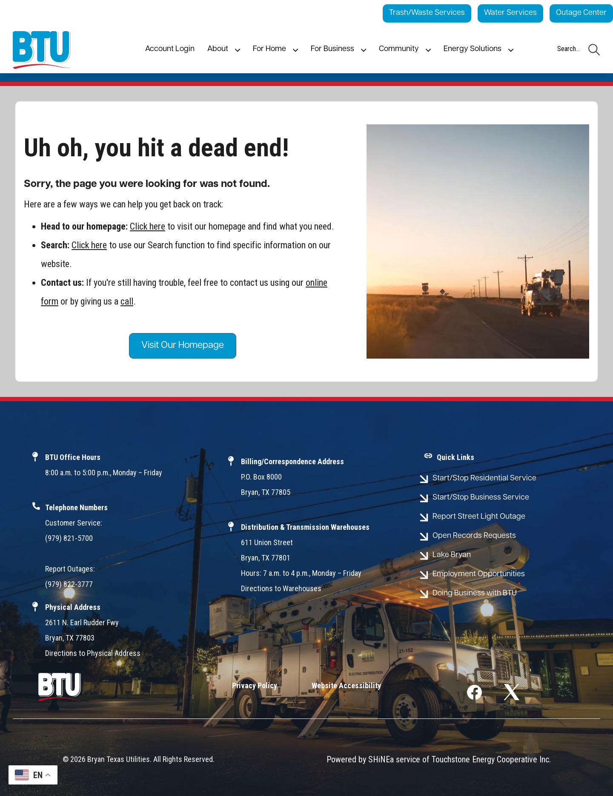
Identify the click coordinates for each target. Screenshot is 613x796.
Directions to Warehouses (281, 588)
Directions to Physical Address (92, 653)
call (126, 301)
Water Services (510, 13)
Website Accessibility (346, 685)
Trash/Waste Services (427, 13)
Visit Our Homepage (182, 346)
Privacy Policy (254, 685)
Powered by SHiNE (358, 759)
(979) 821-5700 (69, 538)
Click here (147, 226)
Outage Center (581, 13)
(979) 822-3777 (69, 584)
